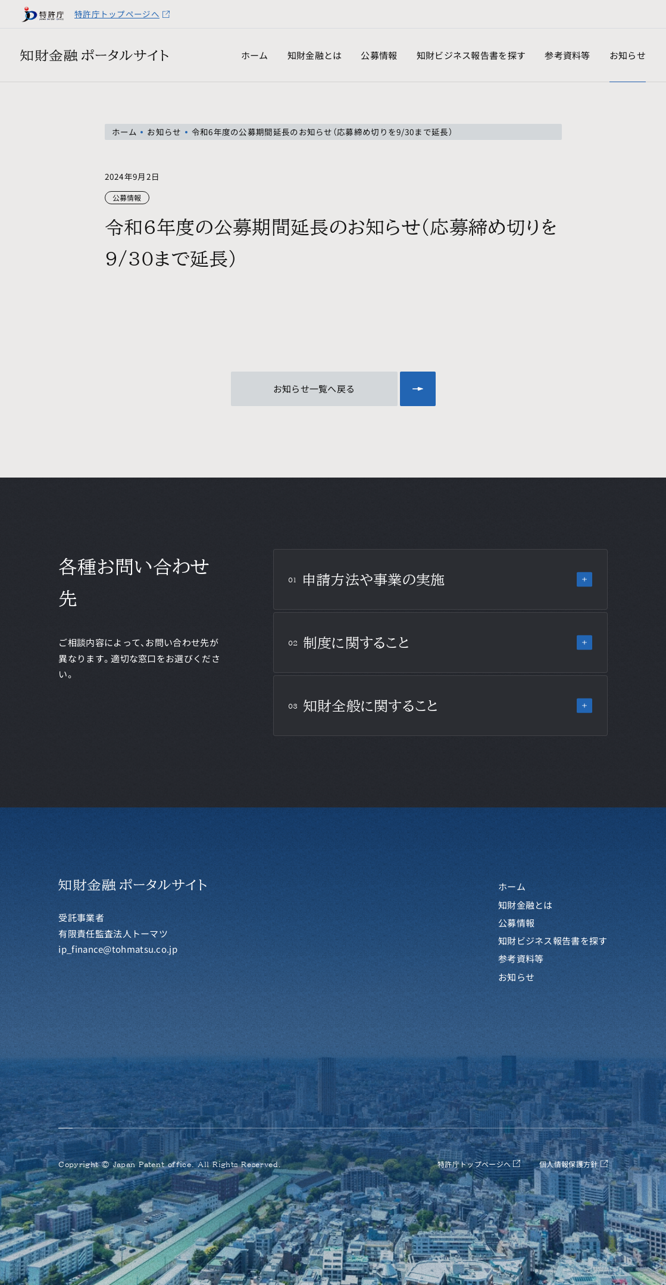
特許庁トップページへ (122, 14)
